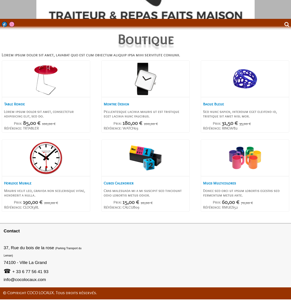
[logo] (5, 7)
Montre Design (118, 104)
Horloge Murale (19, 184)
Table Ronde (15, 104)
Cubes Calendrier (120, 184)
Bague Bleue (214, 104)
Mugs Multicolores (221, 184)
